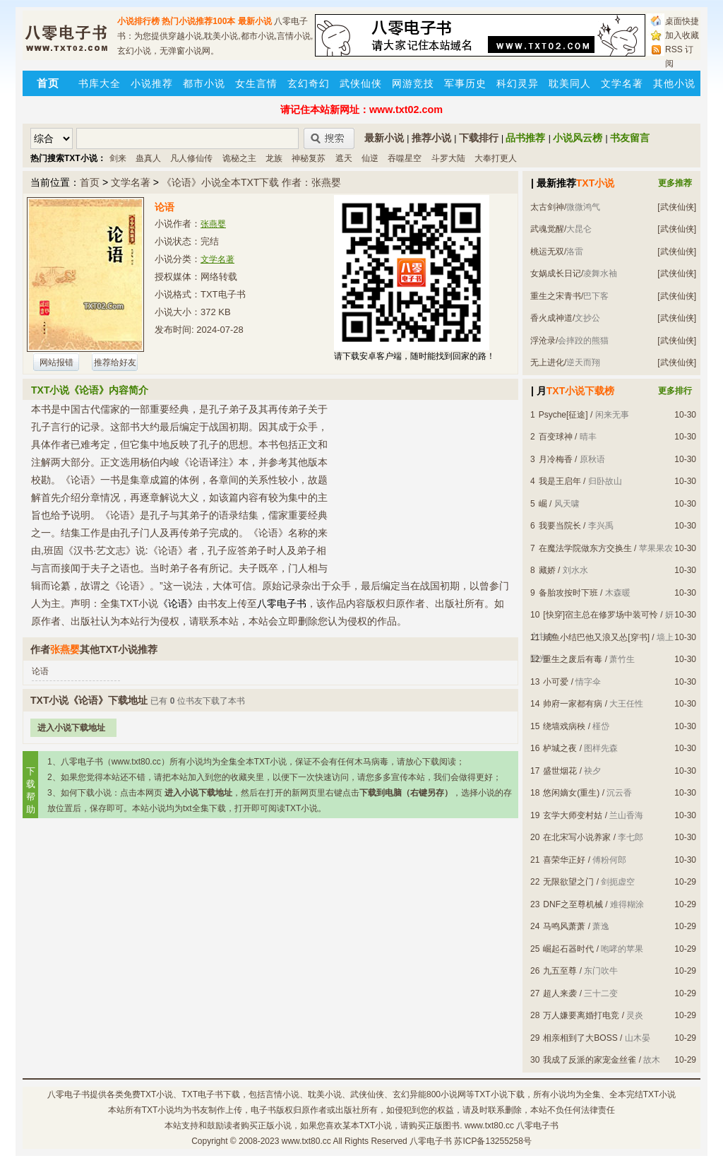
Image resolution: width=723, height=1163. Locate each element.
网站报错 (56, 362)
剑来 (117, 158)
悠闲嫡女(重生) (571, 793)
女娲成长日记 (555, 273)
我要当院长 (560, 526)
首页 (90, 182)
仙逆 (370, 158)
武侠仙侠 (361, 83)
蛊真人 (148, 158)
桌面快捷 (682, 21)
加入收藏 (682, 35)
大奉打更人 (495, 158)
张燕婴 (213, 224)
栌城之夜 (560, 748)
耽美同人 (570, 83)
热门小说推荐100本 (198, 21)
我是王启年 (560, 481)
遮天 (343, 158)
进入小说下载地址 (71, 728)
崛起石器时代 (568, 949)
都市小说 (204, 83)
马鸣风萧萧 (564, 926)
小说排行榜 (138, 21)
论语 (40, 671)
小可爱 (555, 682)
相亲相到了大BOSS (580, 1038)
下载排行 (478, 137)
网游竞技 (413, 83)
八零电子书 (68, 1094)
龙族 (273, 158)
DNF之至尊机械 (573, 904)
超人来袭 (560, 993)
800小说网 (446, 1094)
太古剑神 (547, 207)
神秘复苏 (308, 158)
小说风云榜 (577, 137)
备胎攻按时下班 (568, 593)
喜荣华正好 (564, 860)
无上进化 (547, 362)
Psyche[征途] (563, 415)
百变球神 (556, 437)
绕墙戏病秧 (564, 726)
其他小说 (674, 83)
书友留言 (630, 137)
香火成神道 (551, 318)
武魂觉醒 (547, 229)
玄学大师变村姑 (572, 815)
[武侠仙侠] (676, 207)
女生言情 (256, 83)
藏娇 (547, 570)
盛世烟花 (560, 771)
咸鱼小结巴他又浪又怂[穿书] (596, 637)
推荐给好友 (115, 362)
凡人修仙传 (191, 158)
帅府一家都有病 (572, 704)
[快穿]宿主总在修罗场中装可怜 (600, 615)
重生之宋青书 (555, 296)
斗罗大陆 (448, 158)
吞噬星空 (405, 158)
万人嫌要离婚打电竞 (581, 1015)
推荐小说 (431, 137)
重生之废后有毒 (572, 659)
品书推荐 (525, 137)
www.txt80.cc (306, 1141)
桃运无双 (547, 251)
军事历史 (465, 83)
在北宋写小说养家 (577, 837)
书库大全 (99, 83)
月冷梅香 (556, 459)
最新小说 (255, 21)
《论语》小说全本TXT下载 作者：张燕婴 (251, 182)
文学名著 (622, 83)
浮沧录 (543, 341)
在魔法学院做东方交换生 (585, 548)
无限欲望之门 (568, 882)
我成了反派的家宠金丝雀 (589, 1060)
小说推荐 (152, 83)
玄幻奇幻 (308, 83)
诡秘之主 (239, 158)
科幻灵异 (517, 83)
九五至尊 (560, 971)
